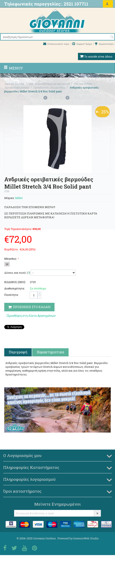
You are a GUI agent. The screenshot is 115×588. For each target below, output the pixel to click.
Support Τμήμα (82, 44)
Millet (19, 198)
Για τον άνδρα (83, 84)
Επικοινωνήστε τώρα (56, 44)
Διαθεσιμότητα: (14, 288)
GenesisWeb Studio (86, 538)
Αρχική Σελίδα (14, 84)
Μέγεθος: (10, 259)
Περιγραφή (18, 352)
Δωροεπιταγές (104, 44)
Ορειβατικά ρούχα (17, 87)
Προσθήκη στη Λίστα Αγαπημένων (31, 316)
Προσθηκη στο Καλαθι (29, 307)
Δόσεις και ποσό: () (17, 273)
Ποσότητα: (11, 295)
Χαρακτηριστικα (50, 352)
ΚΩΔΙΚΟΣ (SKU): (15, 282)
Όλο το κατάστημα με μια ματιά (49, 84)
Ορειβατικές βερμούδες (49, 87)
